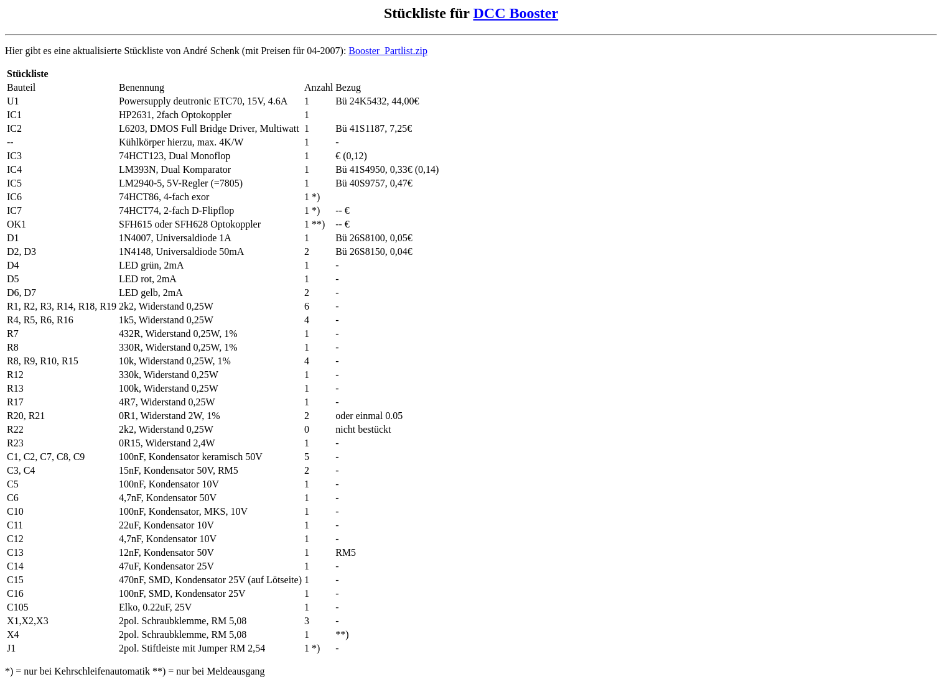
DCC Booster (515, 13)
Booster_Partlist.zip (387, 50)
